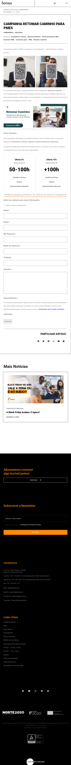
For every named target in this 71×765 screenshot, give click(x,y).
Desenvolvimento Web (50, 37)
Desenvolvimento (34, 37)
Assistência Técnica (18, 37)
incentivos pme (21, 40)
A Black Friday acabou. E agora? (23, 412)
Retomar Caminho (40, 40)
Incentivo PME (9, 40)
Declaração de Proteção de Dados (51, 309)
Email (6, 222)
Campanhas (23, 9)
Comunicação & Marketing (14, 408)
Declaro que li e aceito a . (23, 525)
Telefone (7, 257)
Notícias (14, 9)
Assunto (8, 269)
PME (30, 40)
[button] (38, 341)
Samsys (7, 9)
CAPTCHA (8, 314)
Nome (7, 210)
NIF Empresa (10, 234)
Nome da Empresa (12, 246)
